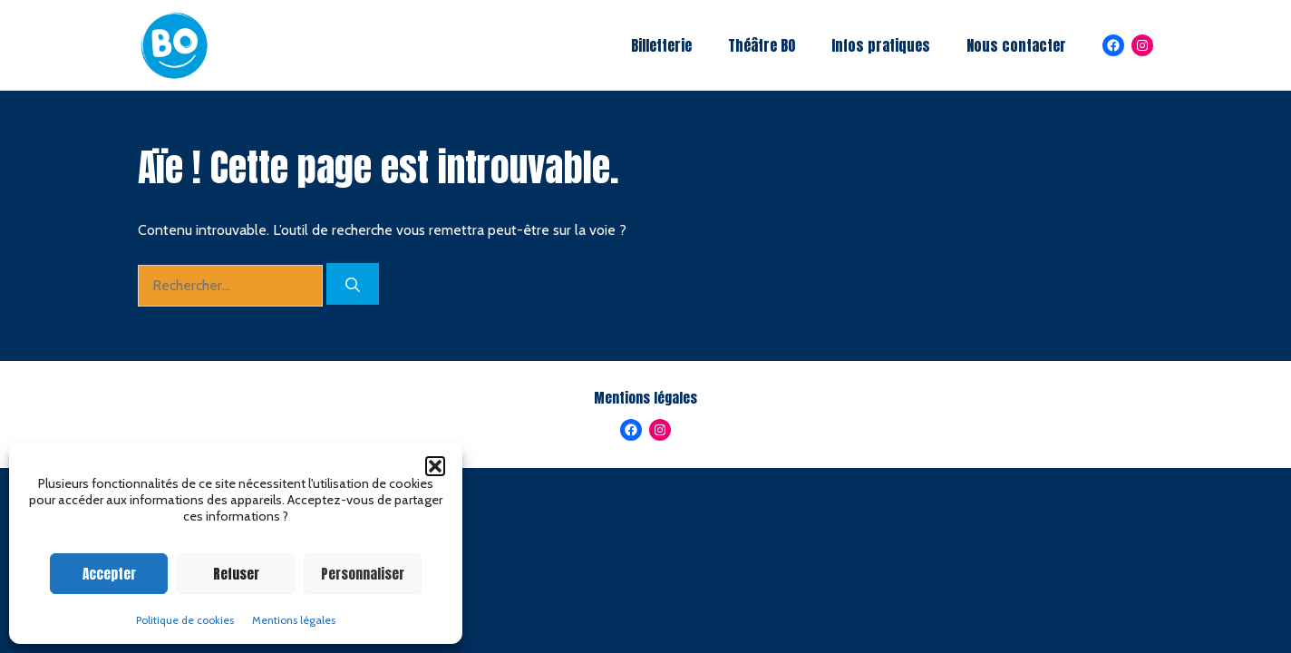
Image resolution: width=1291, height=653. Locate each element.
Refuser (236, 573)
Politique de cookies (185, 620)
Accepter (109, 573)
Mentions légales (293, 620)
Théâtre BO (761, 45)
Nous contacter (1016, 45)
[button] (435, 466)
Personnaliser (362, 573)
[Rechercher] (352, 284)
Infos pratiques (880, 45)
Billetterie (661, 45)
